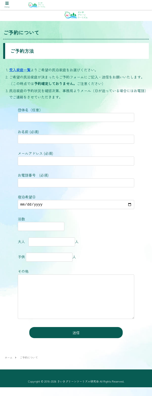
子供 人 (49, 257)
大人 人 (48, 242)
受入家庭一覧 (19, 69)
